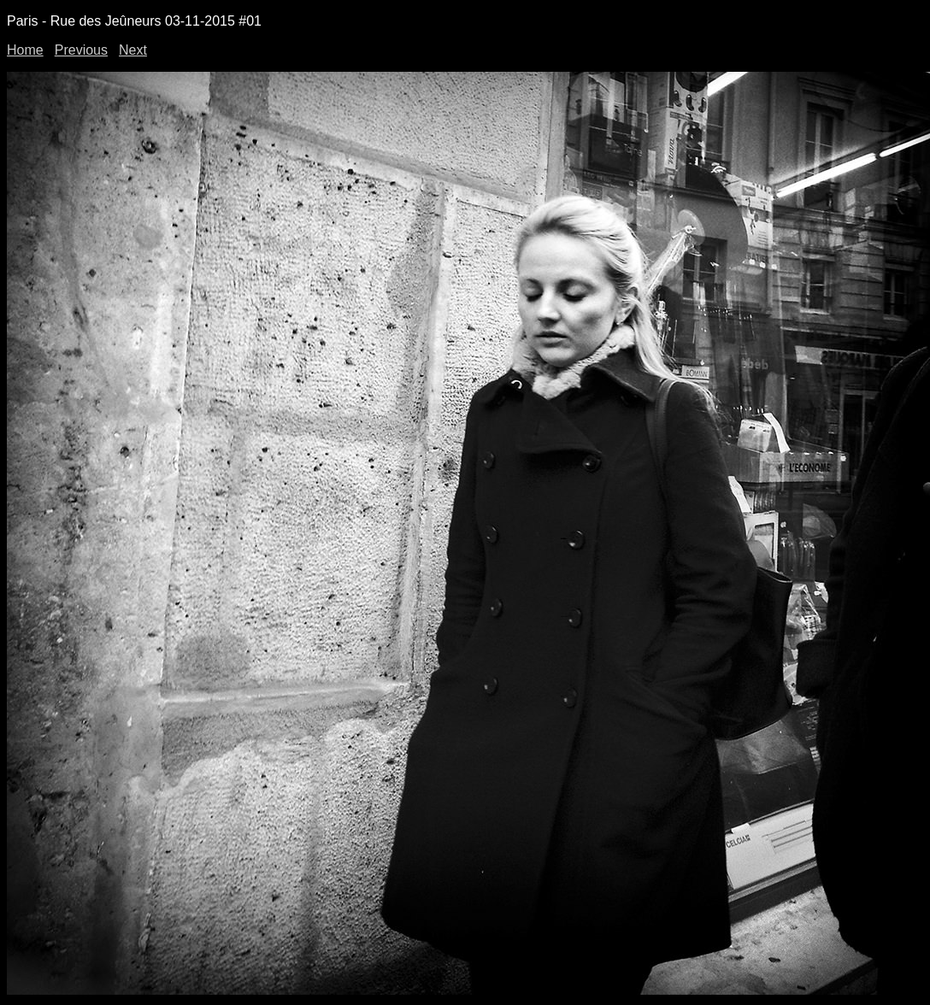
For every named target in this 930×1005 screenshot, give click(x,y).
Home (25, 50)
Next (133, 50)
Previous (81, 50)
